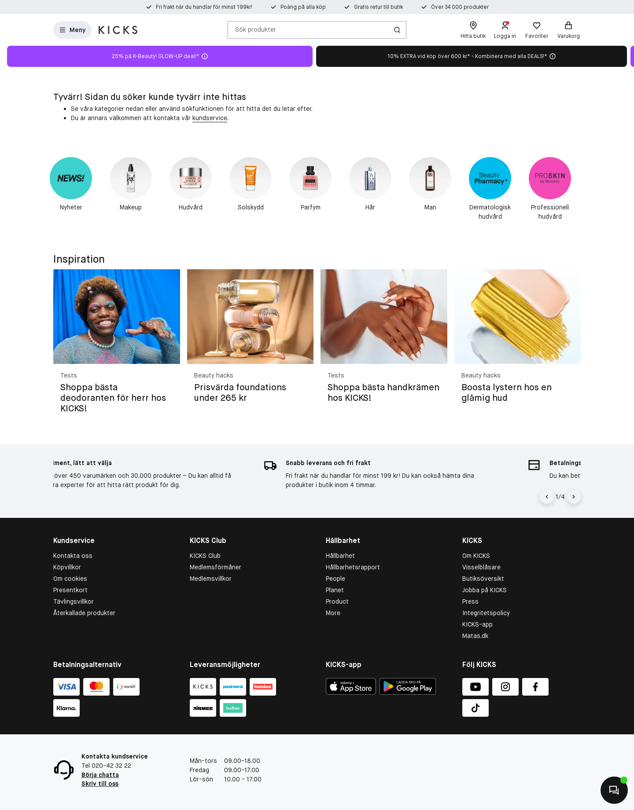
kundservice (209, 118)
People (335, 579)
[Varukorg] (568, 30)
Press (470, 601)
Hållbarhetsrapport (353, 567)
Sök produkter (255, 29)
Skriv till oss (99, 784)
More (333, 613)
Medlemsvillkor (211, 579)
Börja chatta (100, 775)
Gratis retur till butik (378, 7)
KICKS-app (477, 624)
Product (337, 601)
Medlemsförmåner (215, 567)
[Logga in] (505, 30)
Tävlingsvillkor (73, 601)
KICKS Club (205, 556)
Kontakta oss (72, 556)
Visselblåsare (481, 567)
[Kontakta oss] (614, 790)
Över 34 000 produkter (460, 7)
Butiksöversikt (483, 579)
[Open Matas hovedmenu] (72, 30)
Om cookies (70, 579)
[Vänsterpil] (547, 497)
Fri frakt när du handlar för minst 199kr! (204, 7)
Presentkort (70, 590)
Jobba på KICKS (484, 590)
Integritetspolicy (486, 613)
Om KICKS (476, 556)
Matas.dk (475, 636)
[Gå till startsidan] (118, 30)
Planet (335, 590)
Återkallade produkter (84, 613)
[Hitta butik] (473, 30)
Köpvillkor (67, 567)
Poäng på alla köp (303, 7)
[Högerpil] (574, 497)
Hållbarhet (340, 556)
